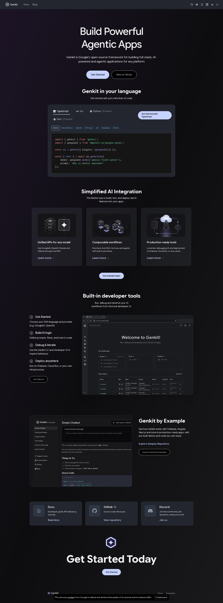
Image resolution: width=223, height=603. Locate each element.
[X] (202, 4)
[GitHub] (191, 4)
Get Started (98, 74)
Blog (34, 4)
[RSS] (217, 4)
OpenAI (84, 128)
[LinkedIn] (207, 4)
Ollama (129, 128)
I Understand (161, 597)
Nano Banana (70, 128)
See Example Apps (111, 277)
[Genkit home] (11, 4)
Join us (163, 521)
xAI (106, 128)
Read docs (53, 521)
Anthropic (96, 128)
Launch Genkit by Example (154, 453)
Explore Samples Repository (154, 444)
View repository (112, 521)
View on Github (124, 74)
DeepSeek (117, 128)
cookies (71, 597)
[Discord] (197, 4)
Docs (26, 4)
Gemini (56, 128)
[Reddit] (212, 4)
